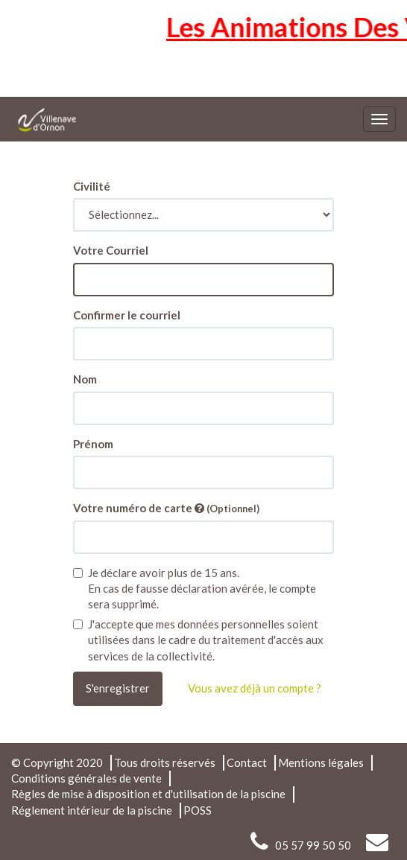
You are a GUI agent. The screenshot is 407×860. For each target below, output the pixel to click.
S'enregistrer (118, 688)
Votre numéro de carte (166, 508)
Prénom (93, 443)
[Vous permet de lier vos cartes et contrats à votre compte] (199, 508)
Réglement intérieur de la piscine (91, 810)
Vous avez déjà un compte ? (254, 688)
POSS (197, 810)
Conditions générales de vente (86, 778)
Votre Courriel (110, 250)
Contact (247, 762)
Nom (85, 379)
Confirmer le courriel (126, 315)
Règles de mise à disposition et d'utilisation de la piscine (148, 793)
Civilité (91, 186)
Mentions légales (321, 762)
